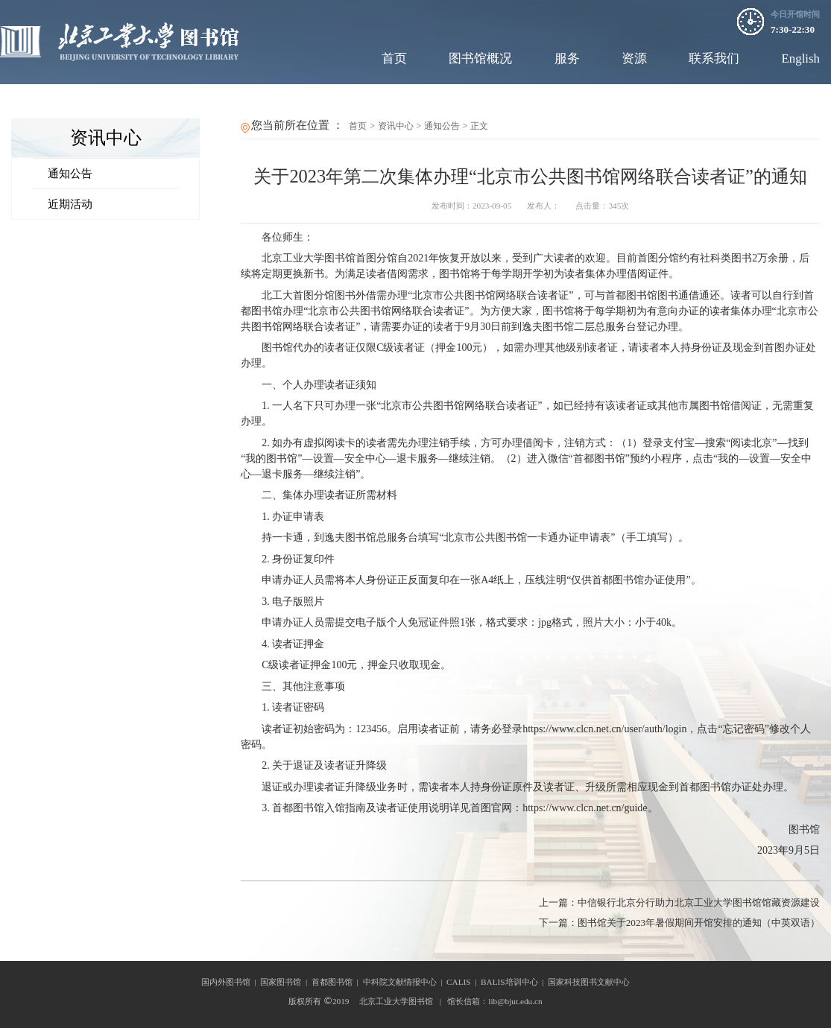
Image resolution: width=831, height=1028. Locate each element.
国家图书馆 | (286, 981)
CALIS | (463, 981)
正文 (479, 126)
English (800, 58)
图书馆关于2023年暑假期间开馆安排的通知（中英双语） (679, 923)
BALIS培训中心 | (514, 981)
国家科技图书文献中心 (589, 981)
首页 (394, 58)
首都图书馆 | (337, 981)
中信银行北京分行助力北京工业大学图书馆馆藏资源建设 (679, 902)
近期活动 (70, 204)
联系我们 (714, 58)
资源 (634, 58)
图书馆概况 (480, 58)
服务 (567, 58)
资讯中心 (396, 126)
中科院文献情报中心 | (405, 981)
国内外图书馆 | (231, 981)
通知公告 (70, 174)
